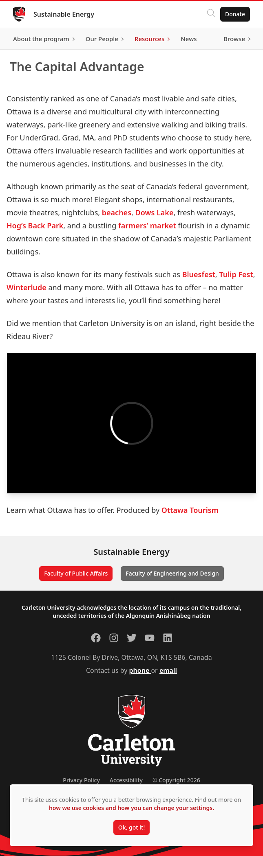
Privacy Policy (81, 780)
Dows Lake (154, 212)
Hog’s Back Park (35, 225)
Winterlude (26, 287)
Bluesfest (198, 274)
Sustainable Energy (63, 14)
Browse (234, 39)
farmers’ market (147, 225)
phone (140, 670)
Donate (235, 14)
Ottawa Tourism (190, 510)
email (168, 670)
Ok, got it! (131, 827)
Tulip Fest (236, 274)
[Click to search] (211, 14)
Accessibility (126, 780)
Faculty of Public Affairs (76, 573)
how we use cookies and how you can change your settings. (131, 808)
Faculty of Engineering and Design (172, 573)
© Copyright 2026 (176, 780)
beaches (116, 212)
